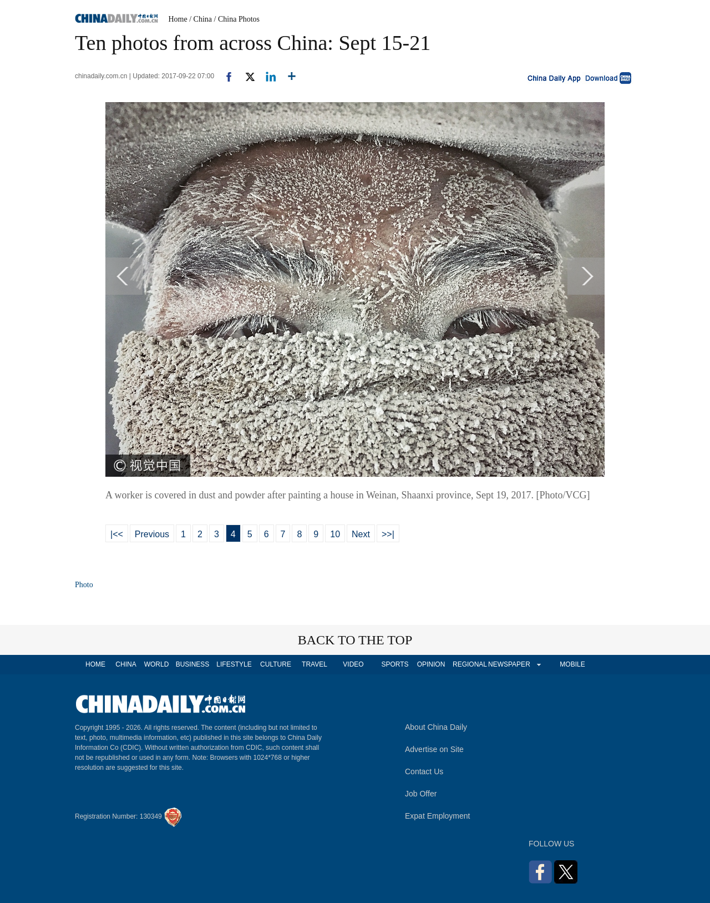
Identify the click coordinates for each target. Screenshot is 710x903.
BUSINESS (193, 664)
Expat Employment (437, 815)
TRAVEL (314, 664)
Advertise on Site (434, 749)
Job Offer (421, 793)
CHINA (125, 664)
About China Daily (436, 727)
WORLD (156, 664)
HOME (95, 664)
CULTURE (275, 664)
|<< (116, 534)
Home (178, 19)
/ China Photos (237, 19)
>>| (388, 534)
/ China (200, 19)
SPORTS (394, 664)
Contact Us (424, 771)
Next (361, 534)
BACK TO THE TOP (355, 640)
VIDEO (353, 664)
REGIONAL (470, 664)
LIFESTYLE (233, 664)
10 (335, 534)
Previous (152, 534)
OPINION (431, 664)
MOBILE (572, 664)
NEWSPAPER (508, 664)
